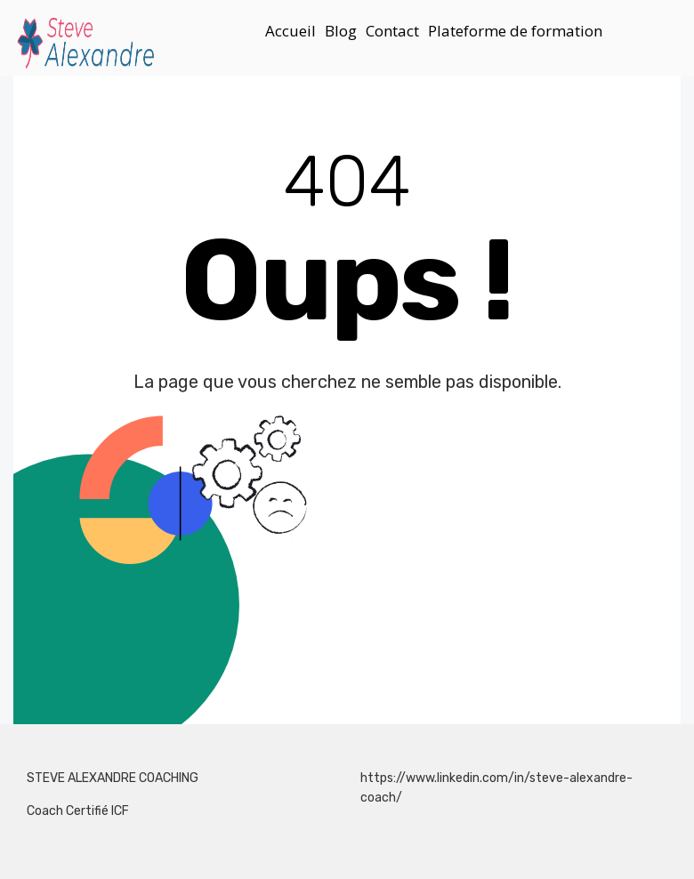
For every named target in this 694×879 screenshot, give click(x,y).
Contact (392, 30)
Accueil (290, 30)
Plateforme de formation (515, 30)
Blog (341, 30)
